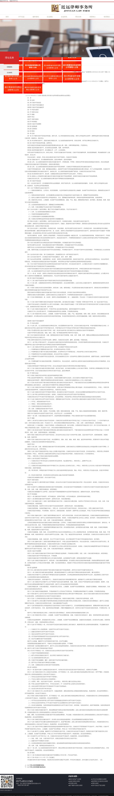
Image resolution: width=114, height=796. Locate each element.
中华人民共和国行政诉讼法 (37, 767)
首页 (7, 17)
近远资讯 (64, 17)
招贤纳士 (93, 17)
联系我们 (107, 17)
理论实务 (78, 17)
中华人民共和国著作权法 (36, 765)
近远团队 (50, 17)
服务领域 (36, 17)
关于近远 (21, 17)
